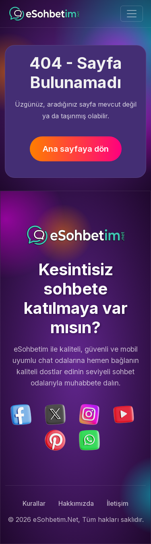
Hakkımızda (76, 503)
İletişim (117, 503)
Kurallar (34, 503)
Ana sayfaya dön (76, 149)
